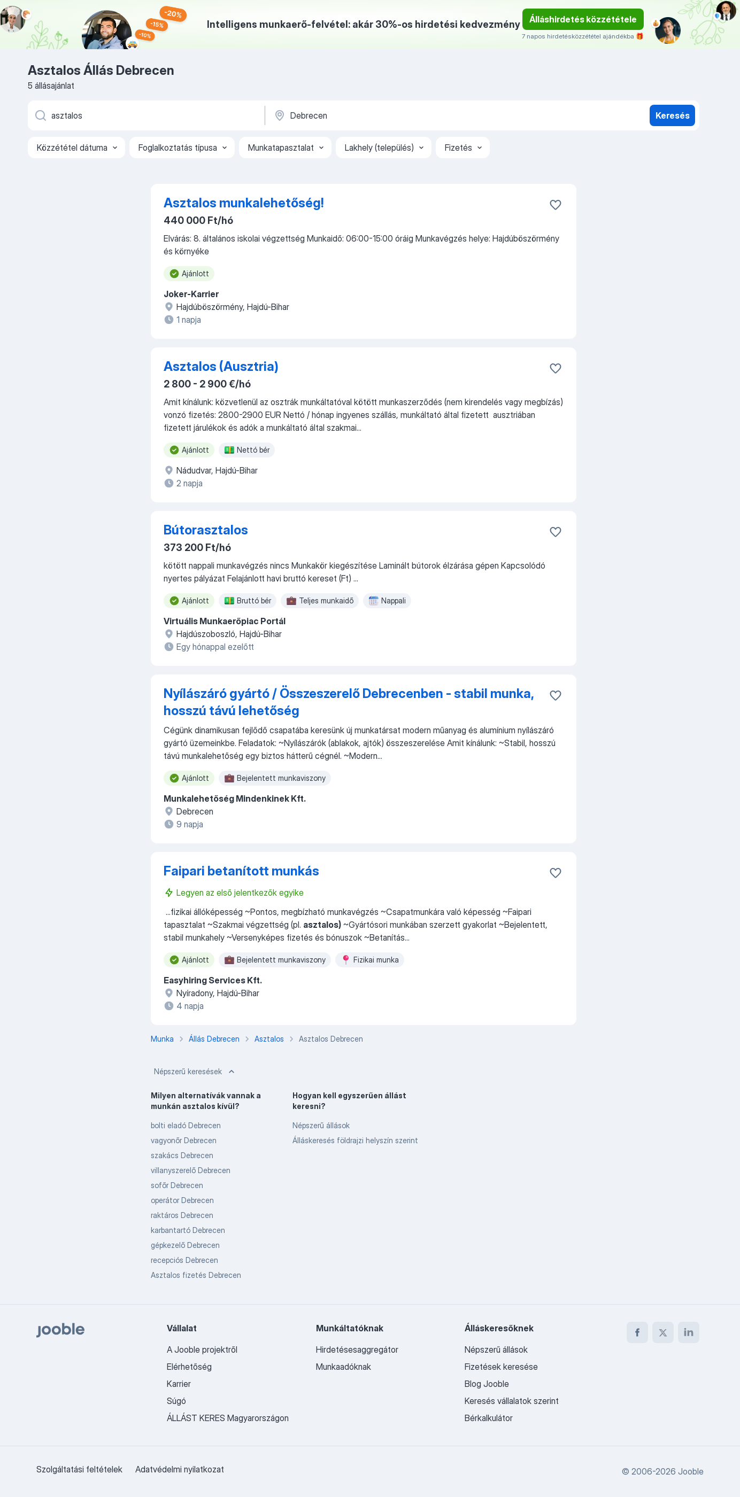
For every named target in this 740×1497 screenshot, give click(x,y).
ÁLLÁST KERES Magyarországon (228, 1418)
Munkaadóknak (343, 1366)
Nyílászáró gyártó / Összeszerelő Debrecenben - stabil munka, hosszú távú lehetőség (349, 702)
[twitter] (663, 1332)
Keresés (673, 115)
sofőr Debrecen (177, 1185)
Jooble (691, 1471)
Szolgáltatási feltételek (79, 1469)
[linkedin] (688, 1332)
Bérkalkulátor (489, 1418)
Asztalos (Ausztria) (221, 366)
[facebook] (637, 1332)
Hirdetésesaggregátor (357, 1349)
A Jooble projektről (202, 1349)
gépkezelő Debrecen (185, 1245)
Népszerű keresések (195, 1071)
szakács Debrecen (182, 1155)
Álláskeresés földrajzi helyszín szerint (355, 1140)
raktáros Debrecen (182, 1215)
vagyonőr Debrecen (184, 1140)
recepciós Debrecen (184, 1260)
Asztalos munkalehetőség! (243, 203)
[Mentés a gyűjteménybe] (555, 204)
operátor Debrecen (182, 1200)
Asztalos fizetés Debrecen (196, 1274)
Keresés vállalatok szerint (512, 1400)
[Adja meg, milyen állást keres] (145, 115)
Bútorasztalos (206, 530)
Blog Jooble (487, 1383)
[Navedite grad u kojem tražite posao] (384, 115)
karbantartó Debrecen (188, 1230)
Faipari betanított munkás (241, 871)
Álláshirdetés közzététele (583, 19)
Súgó (176, 1400)
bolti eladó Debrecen (186, 1125)
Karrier (179, 1383)
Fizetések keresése (501, 1366)
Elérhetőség (189, 1366)
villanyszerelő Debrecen (190, 1170)
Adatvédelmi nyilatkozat (179, 1469)
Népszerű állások (321, 1125)
